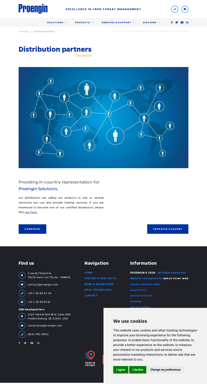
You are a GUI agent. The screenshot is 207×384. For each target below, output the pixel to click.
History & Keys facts (100, 279)
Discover (149, 22)
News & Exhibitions (98, 284)
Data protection (141, 296)
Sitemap (136, 302)
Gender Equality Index (145, 284)
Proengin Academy (167, 229)
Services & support (116, 22)
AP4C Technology (98, 290)
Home (88, 273)
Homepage (24, 32)
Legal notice (139, 290)
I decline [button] (137, 369)
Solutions (55, 22)
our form (31, 213)
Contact (91, 296)
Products (82, 22)
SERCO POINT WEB (175, 279)
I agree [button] (120, 369)
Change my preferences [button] (165, 369)
